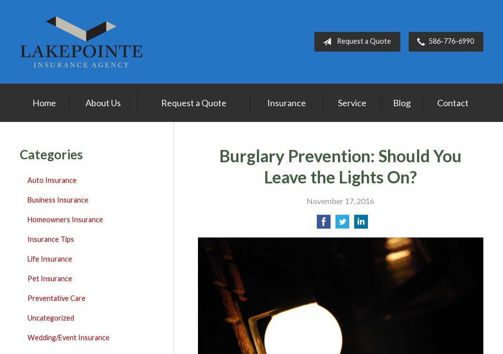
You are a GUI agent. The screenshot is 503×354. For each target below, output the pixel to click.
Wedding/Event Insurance (69, 337)
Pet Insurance (50, 278)
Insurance (286, 102)
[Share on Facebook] (324, 224)
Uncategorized (51, 318)
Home (44, 102)
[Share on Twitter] (342, 224)
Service (352, 102)
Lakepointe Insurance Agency (81, 42)
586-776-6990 (443, 42)
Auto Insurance (52, 180)
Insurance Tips (51, 239)
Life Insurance (50, 259)
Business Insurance (58, 200)
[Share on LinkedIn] (361, 224)
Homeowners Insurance (65, 219)
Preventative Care (56, 298)
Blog (402, 102)
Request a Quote (355, 42)
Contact (453, 102)
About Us (103, 102)
